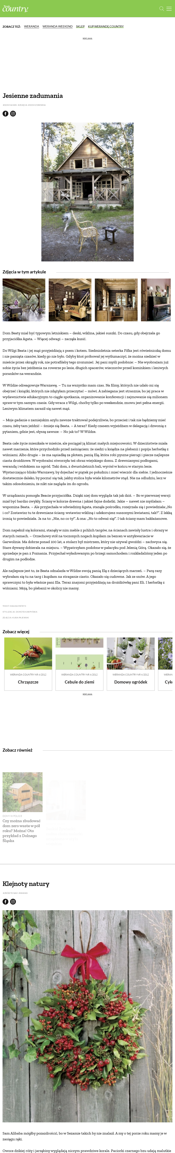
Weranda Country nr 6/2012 (28, 674)
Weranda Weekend (58, 26)
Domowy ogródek (130, 681)
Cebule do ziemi (79, 681)
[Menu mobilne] (169, 8)
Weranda (31, 26)
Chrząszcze (28, 681)
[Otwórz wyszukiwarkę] (162, 9)
